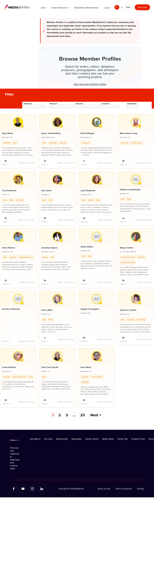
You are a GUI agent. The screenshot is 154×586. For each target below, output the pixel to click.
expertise (28, 103)
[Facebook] (13, 488)
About (151, 439)
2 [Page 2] (59, 415)
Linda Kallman (9, 367)
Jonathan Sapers (49, 248)
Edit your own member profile (90, 84)
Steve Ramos (8, 248)
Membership (62, 439)
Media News (108, 439)
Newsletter (76, 439)
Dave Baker (7, 133)
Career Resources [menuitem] (59, 7)
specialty (53, 103)
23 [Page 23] (82, 415)
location (105, 103)
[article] (18, 141)
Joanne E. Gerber (128, 310)
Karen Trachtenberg (50, 133)
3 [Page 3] (67, 415)
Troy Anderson (9, 190)
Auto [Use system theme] (128, 7)
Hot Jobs (48, 439)
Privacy (140, 488)
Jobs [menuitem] (42, 7)
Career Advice (92, 439)
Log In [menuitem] (107, 7)
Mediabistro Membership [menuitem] (86, 7)
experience (131, 103)
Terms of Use (103, 488)
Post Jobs (142, 7)
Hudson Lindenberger (130, 189)
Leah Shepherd (88, 190)
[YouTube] (23, 488)
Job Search (35, 439)
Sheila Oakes (87, 247)
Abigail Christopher (90, 309)
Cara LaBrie (47, 310)
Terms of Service (124, 488)
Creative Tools (138, 439)
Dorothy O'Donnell (11, 309)
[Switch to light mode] (116, 7)
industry (79, 103)
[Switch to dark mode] (122, 7)
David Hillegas (87, 133)
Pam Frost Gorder (49, 367)
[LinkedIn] (41, 488)
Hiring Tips (122, 439)
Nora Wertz (86, 367)
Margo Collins (126, 248)
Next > (95, 415)
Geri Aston (46, 190)
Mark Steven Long (128, 133)
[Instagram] (32, 488)
